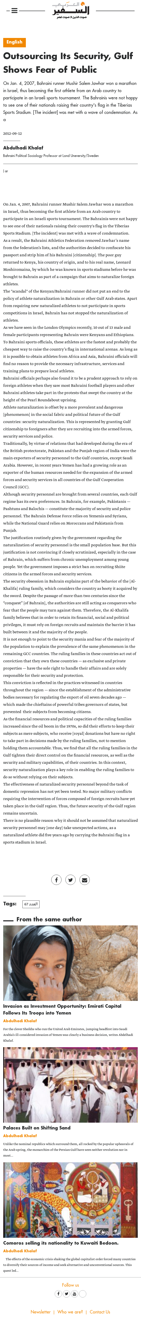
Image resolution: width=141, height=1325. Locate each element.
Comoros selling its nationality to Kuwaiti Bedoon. (61, 1243)
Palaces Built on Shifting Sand (36, 1128)
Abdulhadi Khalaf (23, 148)
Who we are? (70, 1312)
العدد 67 (31, 904)
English (14, 42)
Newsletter (41, 1312)
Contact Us (100, 1312)
